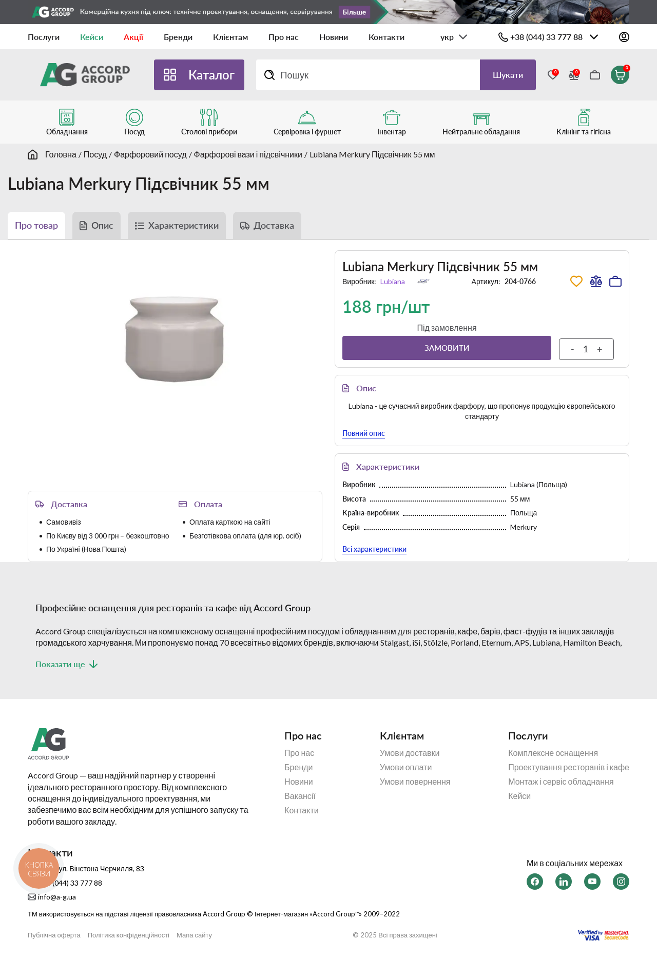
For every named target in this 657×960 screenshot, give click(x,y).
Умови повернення (415, 781)
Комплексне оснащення (553, 753)
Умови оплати (406, 767)
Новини (333, 37)
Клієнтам (230, 37)
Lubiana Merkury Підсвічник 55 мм (372, 154)
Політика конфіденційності (128, 935)
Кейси (91, 37)
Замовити (447, 347)
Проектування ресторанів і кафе (568, 767)
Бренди (178, 37)
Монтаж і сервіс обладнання (560, 781)
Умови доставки (410, 753)
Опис (102, 225)
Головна (60, 154)
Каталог (211, 74)
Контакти (386, 37)
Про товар (36, 225)
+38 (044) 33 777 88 (546, 37)
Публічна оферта (54, 935)
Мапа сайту (194, 935)
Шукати (508, 74)
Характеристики (183, 225)
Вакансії (300, 796)
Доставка (274, 225)
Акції (133, 37)
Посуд (95, 154)
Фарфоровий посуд (150, 154)
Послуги (44, 37)
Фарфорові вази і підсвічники (248, 154)
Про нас (283, 37)
